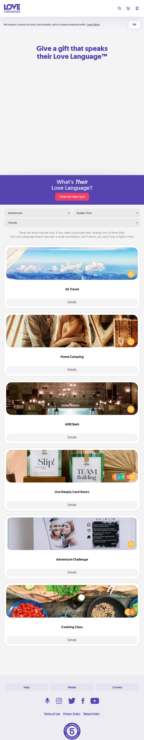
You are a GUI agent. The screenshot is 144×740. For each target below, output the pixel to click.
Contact (117, 687)
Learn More (93, 24)
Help (27, 687)
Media (72, 687)
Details (72, 302)
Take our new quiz (72, 197)
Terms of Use (52, 714)
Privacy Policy (71, 714)
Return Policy (91, 714)
